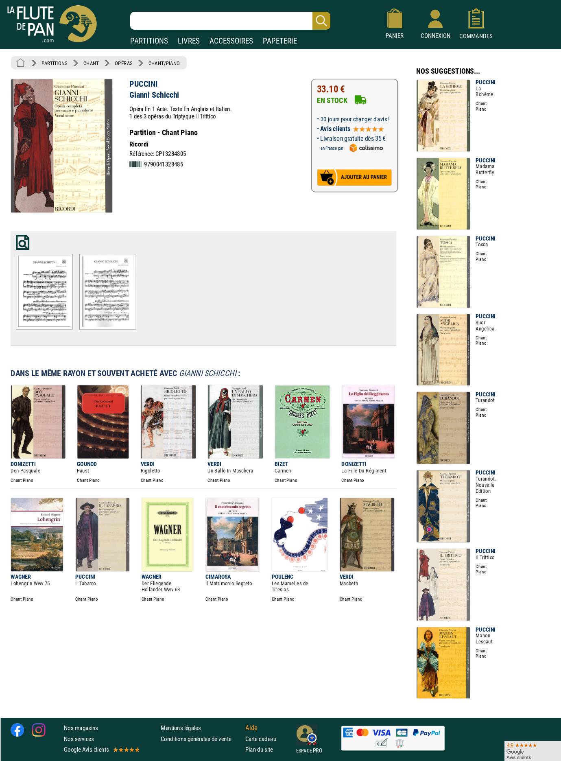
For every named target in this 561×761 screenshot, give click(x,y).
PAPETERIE (280, 41)
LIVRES (189, 41)
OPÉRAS (123, 63)
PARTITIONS (149, 41)
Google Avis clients (101, 749)
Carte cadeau (260, 738)
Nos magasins (81, 727)
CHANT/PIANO (164, 63)
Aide (251, 728)
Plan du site (259, 749)
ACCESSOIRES (231, 41)
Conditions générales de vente (201, 738)
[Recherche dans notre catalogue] (230, 21)
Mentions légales (181, 727)
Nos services (79, 738)
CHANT (91, 63)
